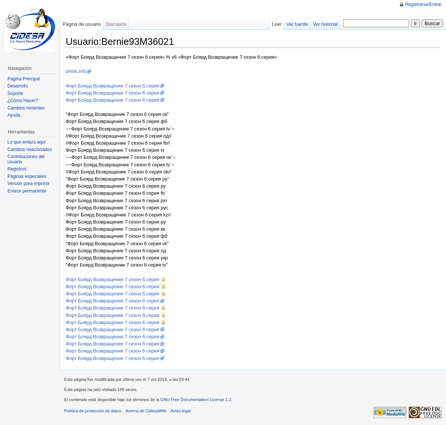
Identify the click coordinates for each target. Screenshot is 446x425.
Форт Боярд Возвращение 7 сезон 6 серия (112, 86)
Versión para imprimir (28, 183)
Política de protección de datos (92, 411)
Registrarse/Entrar (423, 4)
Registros (16, 169)
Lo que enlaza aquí (26, 142)
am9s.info (76, 71)
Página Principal (23, 78)
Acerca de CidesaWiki (145, 411)
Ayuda (13, 115)
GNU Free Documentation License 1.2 (195, 399)
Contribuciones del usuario (25, 159)
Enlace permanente (26, 191)
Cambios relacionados (29, 149)
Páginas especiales (26, 176)
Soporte (15, 93)
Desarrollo (17, 86)
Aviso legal (181, 411)
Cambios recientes (25, 108)
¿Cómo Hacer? (22, 100)
